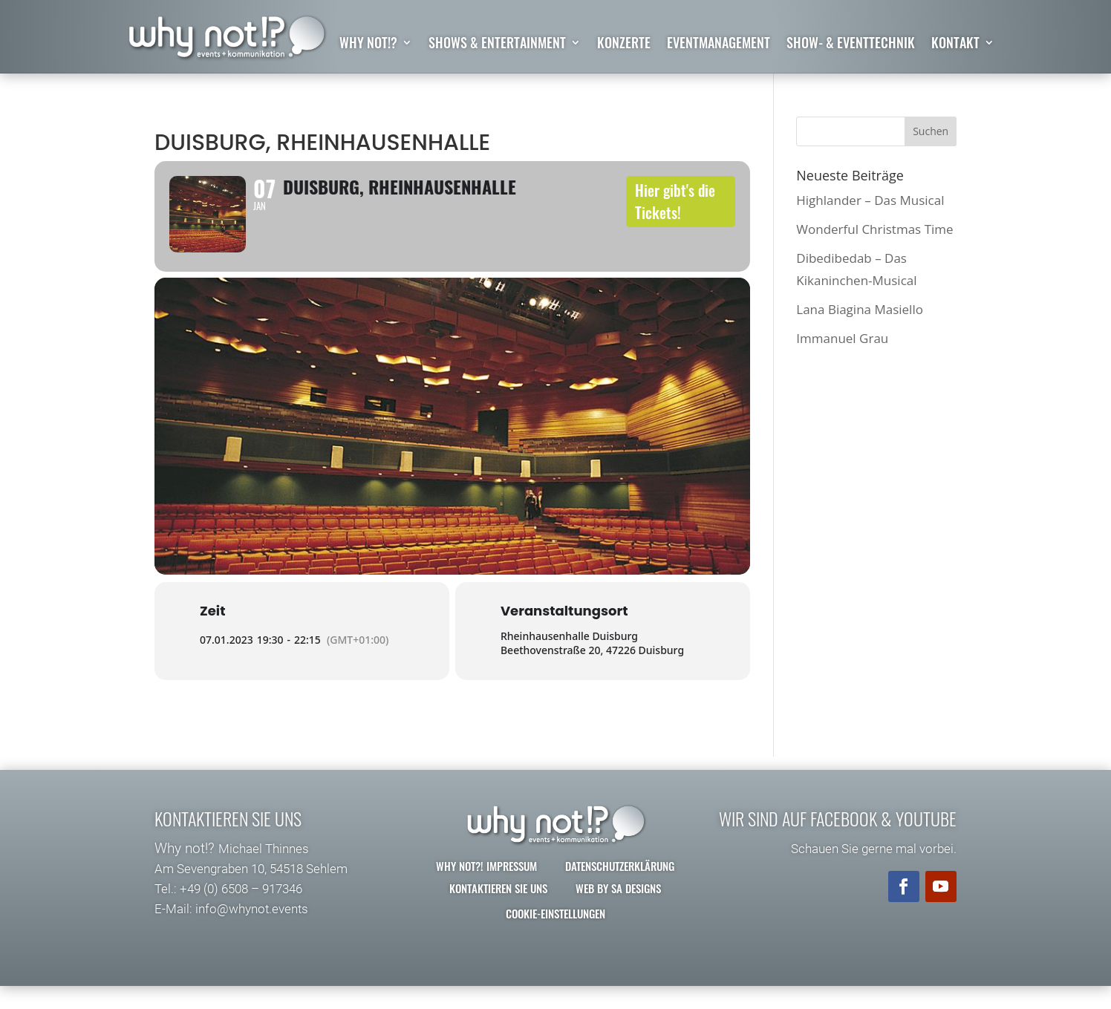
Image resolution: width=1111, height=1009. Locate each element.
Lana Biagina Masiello (859, 309)
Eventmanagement (718, 44)
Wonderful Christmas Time (874, 229)
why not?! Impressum (486, 889)
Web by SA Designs (618, 911)
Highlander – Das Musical (870, 200)
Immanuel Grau (842, 338)
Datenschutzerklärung (619, 889)
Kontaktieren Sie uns (498, 911)
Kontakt (955, 44)
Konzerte (624, 44)
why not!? (368, 44)
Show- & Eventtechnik (850, 44)
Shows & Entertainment (497, 44)
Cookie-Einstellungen (555, 936)
